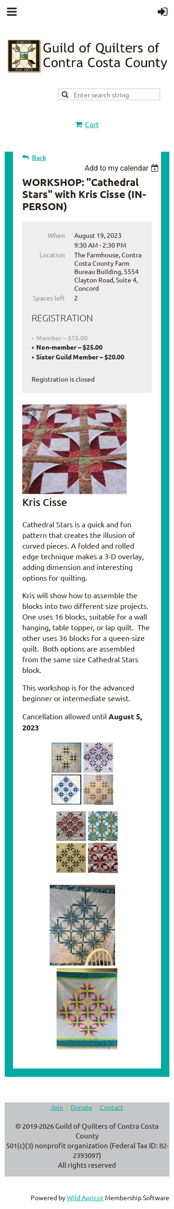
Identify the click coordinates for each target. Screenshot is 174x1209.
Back (39, 157)
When (56, 235)
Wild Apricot (85, 1197)
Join (57, 1107)
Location (52, 254)
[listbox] (122, 168)
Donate (81, 1107)
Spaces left (49, 298)
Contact (111, 1107)
